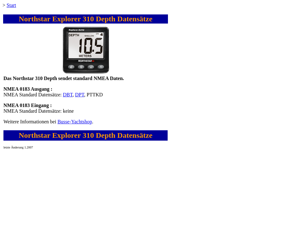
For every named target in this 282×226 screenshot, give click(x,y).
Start (11, 5)
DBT (68, 94)
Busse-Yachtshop (74, 121)
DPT (79, 94)
